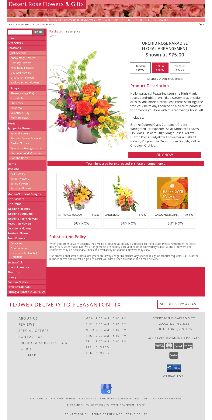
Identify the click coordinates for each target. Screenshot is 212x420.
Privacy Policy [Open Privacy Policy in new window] (76, 414)
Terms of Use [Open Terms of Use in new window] (136, 414)
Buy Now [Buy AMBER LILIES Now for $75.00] (128, 223)
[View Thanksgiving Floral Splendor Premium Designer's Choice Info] (172, 193)
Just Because (18, 53)
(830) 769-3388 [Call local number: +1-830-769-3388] (23, 24)
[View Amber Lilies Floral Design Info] (125, 193)
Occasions (14, 48)
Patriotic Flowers (19, 233)
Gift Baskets (16, 199)
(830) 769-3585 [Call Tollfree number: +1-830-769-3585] (181, 329)
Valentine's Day (20, 113)
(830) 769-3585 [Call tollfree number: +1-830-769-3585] (47, 24)
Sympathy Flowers (20, 128)
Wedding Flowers (19, 209)
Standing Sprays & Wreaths (27, 138)
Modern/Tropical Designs (24, 194)
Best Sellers (15, 43)
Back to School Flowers (25, 82)
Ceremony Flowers (20, 228)
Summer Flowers (21, 188)
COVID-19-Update (19, 287)
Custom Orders (18, 282)
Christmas (17, 103)
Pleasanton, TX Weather (85, 405)
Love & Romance (18, 267)
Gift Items (14, 204)
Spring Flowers (20, 183)
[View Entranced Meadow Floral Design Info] (79, 193)
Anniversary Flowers (23, 58)
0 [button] (201, 24)
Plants (12, 163)
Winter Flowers (20, 178)
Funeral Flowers (20, 133)
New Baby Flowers (22, 67)
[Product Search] (20, 32)
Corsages (16, 243)
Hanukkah (17, 98)
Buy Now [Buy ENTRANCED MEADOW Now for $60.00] (81, 223)
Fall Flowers (18, 173)
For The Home (20, 158)
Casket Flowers (20, 143)
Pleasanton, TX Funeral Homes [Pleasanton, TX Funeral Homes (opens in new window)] (53, 398)
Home (11, 38)
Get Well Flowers (21, 72)
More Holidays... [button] (20, 118)
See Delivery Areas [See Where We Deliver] (178, 304)
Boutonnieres (19, 248)
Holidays (13, 88)
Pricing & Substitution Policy (26, 292)
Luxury (12, 277)
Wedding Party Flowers (23, 218)
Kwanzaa (16, 108)
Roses (11, 123)
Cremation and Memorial (26, 153)
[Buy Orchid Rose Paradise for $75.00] (164, 155)
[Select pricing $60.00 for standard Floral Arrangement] (140, 68)
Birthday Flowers (21, 63)
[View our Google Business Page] (106, 394)
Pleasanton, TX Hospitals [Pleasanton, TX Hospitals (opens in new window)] (98, 398)
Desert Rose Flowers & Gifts (46, 4)
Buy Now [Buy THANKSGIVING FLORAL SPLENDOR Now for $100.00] (175, 223)
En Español (15, 262)
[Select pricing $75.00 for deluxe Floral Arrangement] (160, 68)
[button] (174, 368)
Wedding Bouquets (20, 213)
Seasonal (13, 168)
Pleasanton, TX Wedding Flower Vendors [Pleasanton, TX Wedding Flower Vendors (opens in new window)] (151, 398)
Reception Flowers (19, 223)
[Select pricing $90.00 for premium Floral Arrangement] (180, 68)
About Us (14, 272)
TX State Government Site (125, 405)
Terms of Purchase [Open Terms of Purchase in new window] (107, 414)
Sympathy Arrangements (26, 148)
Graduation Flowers (23, 77)
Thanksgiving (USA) (22, 93)
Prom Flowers (16, 238)
